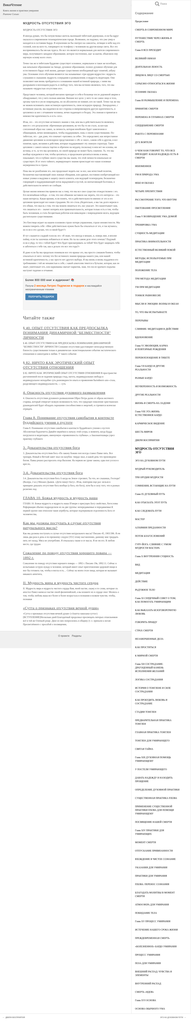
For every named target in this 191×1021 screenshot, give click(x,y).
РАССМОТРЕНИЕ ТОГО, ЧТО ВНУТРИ (156, 199)
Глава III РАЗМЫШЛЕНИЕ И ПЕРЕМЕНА (157, 100)
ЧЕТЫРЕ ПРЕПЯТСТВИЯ (148, 191)
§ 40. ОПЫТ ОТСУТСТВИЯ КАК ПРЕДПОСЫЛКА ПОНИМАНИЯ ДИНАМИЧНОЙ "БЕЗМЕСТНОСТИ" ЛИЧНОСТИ (67, 332)
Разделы (76, 636)
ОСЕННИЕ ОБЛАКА (146, 92)
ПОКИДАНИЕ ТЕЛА (146, 913)
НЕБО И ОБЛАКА (144, 183)
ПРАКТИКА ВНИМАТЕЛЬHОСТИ (153, 241)
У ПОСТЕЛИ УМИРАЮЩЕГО (151, 769)
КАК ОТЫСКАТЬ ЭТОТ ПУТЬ (151, 502)
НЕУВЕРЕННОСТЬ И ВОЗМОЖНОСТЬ (156, 386)
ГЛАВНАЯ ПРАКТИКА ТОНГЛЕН (153, 732)
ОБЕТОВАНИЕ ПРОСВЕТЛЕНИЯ (152, 208)
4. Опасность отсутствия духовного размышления (64, 392)
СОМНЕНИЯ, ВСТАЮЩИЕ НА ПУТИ (155, 485)
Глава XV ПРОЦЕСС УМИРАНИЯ (152, 921)
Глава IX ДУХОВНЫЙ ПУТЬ (150, 494)
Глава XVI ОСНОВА (145, 1000)
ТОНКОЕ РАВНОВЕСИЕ (148, 295)
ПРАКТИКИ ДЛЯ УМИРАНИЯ (151, 876)
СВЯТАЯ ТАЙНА (144, 749)
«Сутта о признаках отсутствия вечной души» (61, 608)
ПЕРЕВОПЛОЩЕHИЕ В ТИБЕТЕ (152, 357)
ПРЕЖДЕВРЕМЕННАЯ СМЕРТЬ (152, 938)
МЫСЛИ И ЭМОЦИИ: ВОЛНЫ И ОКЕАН (157, 303)
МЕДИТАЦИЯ (142, 573)
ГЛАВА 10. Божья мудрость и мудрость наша (60, 498)
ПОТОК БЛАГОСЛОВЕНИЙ (150, 536)
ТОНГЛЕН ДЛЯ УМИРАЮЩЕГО (152, 740)
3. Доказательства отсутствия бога (51, 448)
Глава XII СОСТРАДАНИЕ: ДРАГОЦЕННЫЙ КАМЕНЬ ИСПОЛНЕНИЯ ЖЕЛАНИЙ (149, 667)
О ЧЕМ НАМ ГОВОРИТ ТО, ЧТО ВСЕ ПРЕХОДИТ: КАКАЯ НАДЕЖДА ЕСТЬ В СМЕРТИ (156, 154)
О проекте (63, 636)
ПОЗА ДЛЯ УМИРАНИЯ (148, 963)
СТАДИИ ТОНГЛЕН (145, 712)
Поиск (160, 4)
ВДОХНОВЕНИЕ (144, 337)
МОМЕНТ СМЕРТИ (145, 842)
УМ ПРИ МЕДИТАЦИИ (147, 287)
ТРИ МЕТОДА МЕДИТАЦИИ (150, 278)
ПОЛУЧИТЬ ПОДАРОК (41, 296)
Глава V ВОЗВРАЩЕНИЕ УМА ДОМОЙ (156, 216)
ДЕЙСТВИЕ (141, 581)
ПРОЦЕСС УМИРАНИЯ (147, 955)
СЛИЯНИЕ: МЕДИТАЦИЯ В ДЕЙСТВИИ (156, 329)
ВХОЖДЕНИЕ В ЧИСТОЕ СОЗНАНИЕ (155, 859)
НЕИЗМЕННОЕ (143, 166)
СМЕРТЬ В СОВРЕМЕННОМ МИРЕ (154, 29)
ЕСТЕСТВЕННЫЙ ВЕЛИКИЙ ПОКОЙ (155, 250)
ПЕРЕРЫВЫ (141, 320)
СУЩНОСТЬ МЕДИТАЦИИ (149, 233)
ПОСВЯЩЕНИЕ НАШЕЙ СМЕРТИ (153, 822)
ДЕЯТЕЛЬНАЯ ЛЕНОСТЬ (148, 67)
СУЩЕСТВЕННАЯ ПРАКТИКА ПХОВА (156, 798)
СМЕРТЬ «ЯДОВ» (144, 992)
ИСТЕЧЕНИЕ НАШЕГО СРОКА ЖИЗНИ (156, 929)
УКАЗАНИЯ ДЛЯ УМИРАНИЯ (151, 867)
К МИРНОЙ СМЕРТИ (146, 655)
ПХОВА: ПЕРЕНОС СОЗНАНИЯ (152, 884)
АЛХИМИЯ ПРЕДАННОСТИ (150, 527)
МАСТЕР (140, 519)
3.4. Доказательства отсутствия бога (53, 473)
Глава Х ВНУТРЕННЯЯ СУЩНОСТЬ (154, 556)
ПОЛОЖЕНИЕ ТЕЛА (146, 270)
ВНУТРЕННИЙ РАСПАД (148, 983)
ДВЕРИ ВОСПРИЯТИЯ (147, 440)
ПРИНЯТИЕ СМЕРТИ (146, 108)
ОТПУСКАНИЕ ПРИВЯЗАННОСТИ (154, 850)
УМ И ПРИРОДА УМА (147, 174)
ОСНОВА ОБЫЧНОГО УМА (150, 1008)
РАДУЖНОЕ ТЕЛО (145, 590)
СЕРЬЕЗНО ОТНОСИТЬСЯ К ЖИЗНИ (155, 83)
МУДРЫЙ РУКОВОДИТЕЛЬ (150, 469)
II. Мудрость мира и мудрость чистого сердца (60, 583)
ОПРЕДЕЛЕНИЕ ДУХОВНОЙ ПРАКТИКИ (157, 789)
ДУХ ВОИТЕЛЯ (143, 142)
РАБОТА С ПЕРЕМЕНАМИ (149, 134)
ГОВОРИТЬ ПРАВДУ (146, 622)
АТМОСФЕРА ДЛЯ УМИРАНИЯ (152, 904)
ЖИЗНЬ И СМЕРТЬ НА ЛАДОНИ (152, 403)
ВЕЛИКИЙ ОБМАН (145, 58)
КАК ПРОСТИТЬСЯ (145, 647)
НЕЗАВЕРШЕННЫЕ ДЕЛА (149, 639)
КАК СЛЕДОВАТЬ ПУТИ (148, 511)
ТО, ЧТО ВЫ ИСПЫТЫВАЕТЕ (151, 312)
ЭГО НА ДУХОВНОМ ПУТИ (150, 460)
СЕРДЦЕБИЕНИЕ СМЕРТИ (149, 125)
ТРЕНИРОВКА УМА (146, 224)
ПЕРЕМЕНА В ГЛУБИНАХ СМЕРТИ (154, 117)
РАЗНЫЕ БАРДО (143, 378)
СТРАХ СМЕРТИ (144, 630)
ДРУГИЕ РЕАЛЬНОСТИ (148, 394)
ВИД (137, 564)
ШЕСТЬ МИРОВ (144, 432)
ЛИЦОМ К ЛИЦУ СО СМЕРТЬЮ (152, 75)
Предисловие (141, 21)
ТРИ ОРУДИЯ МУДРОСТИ (149, 477)
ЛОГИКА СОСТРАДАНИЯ (149, 679)
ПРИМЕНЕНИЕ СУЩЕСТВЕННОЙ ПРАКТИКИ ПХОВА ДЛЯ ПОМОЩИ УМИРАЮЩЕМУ (154, 810)
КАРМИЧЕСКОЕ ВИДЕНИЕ (150, 423)
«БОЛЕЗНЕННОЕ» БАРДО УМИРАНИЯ (156, 946)
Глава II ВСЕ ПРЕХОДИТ (148, 50)
